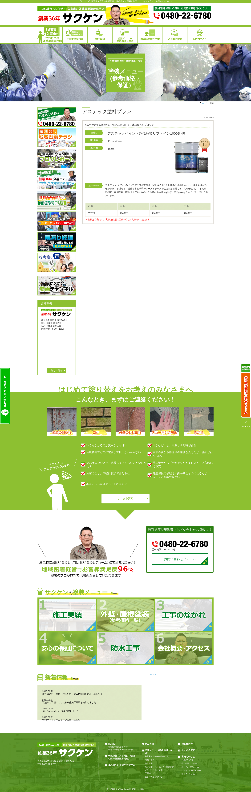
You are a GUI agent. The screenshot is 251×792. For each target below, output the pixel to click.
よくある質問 (125, 498)
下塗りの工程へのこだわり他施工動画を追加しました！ (70, 702)
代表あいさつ (187, 760)
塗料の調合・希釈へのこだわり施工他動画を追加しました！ (72, 694)
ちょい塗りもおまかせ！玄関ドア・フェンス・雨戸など (160, 768)
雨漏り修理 (149, 760)
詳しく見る (56, 370)
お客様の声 (187, 744)
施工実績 (149, 744)
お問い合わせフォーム (180, 559)
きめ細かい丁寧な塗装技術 (121, 765)
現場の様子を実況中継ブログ (120, 750)
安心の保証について (153, 777)
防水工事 (149, 764)
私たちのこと (188, 757)
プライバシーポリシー (191, 771)
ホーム (204, 103)
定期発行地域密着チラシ (118, 747)
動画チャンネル (188, 774)
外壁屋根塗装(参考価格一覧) (157, 757)
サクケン (153, 675)
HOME (111, 744)
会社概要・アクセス (190, 764)
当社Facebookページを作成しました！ (61, 711)
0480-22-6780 (49, 764)
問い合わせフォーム (190, 767)
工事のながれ (150, 773)
